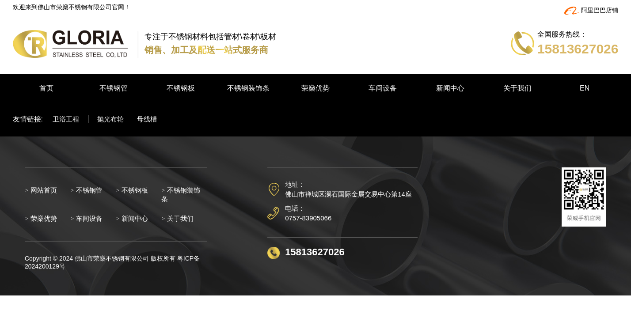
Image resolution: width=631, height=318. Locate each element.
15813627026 (315, 251)
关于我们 (517, 88)
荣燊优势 (315, 88)
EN (584, 88)
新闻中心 (450, 88)
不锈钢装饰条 (248, 88)
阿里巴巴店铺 (591, 10)
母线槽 (147, 119)
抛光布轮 (110, 119)
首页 (46, 88)
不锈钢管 (113, 88)
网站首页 (41, 190)
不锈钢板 (181, 88)
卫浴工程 (66, 119)
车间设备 (383, 88)
